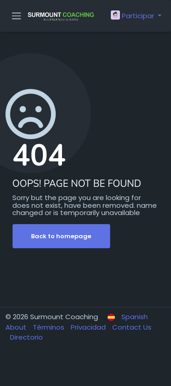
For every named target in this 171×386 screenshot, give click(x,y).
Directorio (26, 337)
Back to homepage (61, 236)
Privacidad (89, 327)
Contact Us (131, 327)
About (16, 327)
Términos (49, 327)
